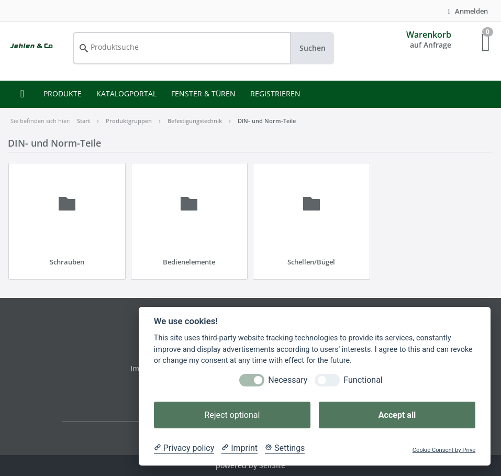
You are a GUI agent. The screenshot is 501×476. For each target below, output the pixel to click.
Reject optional (232, 415)
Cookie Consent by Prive (444, 450)
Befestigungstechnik (195, 121)
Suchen (312, 48)
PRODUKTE (62, 93)
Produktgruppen (129, 121)
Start (83, 121)
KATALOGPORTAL (126, 93)
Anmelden (466, 11)
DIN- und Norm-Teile (267, 121)
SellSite (272, 465)
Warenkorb (428, 34)
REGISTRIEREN (275, 93)
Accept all (397, 415)
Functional (362, 380)
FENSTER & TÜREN (203, 93)
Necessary (287, 380)
